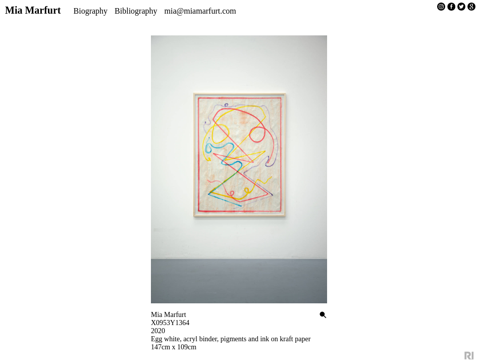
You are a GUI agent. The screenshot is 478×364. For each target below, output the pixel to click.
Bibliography (136, 11)
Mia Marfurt (33, 10)
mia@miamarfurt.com (200, 11)
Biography (91, 11)
